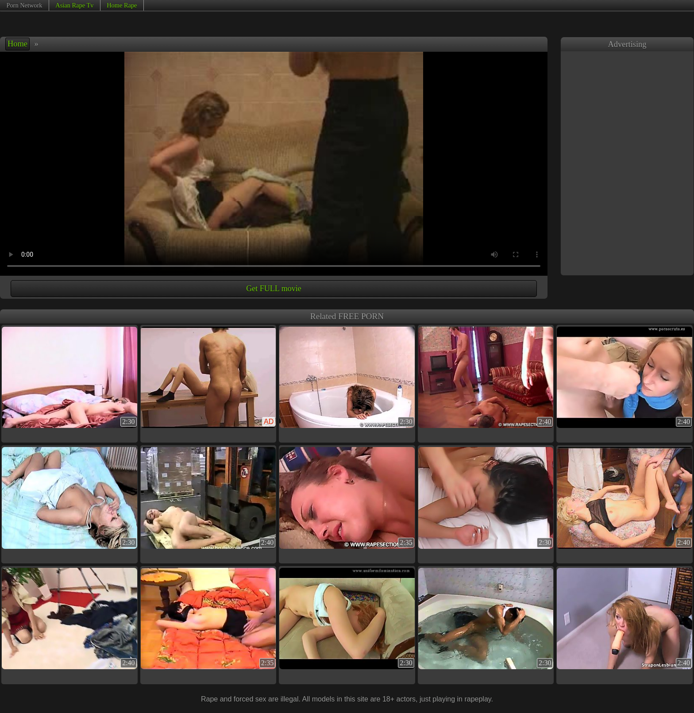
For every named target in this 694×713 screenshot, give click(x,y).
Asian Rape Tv (74, 5)
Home (17, 43)
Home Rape (122, 5)
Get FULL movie (273, 288)
